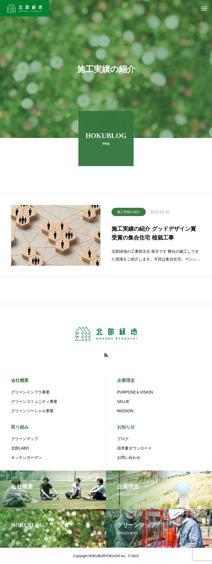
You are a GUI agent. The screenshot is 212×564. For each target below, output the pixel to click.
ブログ (123, 439)
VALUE (123, 401)
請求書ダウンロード (134, 448)
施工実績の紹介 (128, 213)
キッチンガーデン (26, 457)
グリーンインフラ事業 (30, 392)
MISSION (125, 411)
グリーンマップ (24, 439)
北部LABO (20, 448)
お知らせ (126, 427)
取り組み (20, 427)
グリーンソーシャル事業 (32, 411)
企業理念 (126, 380)
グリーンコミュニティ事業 (34, 401)
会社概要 (20, 380)
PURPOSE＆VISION (135, 392)
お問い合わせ (128, 457)
